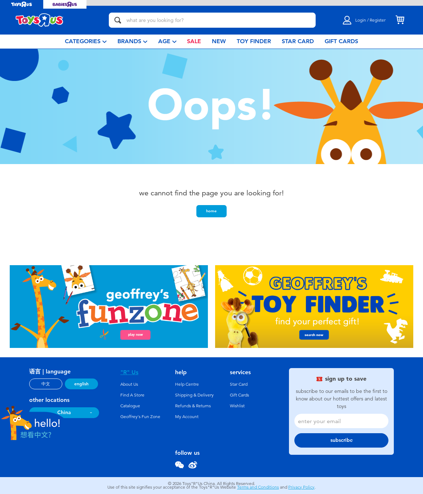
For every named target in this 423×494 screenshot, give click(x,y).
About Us (129, 384)
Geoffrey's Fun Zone (140, 416)
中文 (45, 383)
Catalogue (130, 405)
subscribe (341, 440)
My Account (187, 416)
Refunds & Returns (193, 405)
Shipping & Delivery (194, 395)
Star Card (239, 384)
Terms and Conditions (258, 487)
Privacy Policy (301, 487)
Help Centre (187, 384)
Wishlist (237, 405)
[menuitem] (85, 42)
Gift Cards (239, 395)
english (81, 383)
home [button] (211, 210)
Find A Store (132, 395)
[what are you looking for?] (212, 20)
